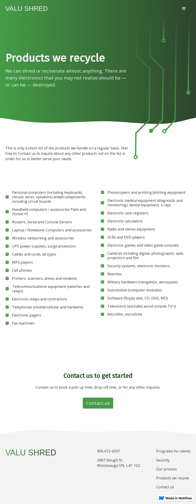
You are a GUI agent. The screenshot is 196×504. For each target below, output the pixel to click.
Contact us (98, 403)
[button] (184, 8)
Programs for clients (173, 451)
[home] (26, 8)
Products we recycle (172, 478)
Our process (166, 469)
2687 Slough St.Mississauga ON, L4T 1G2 (118, 463)
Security (163, 460)
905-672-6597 (108, 451)
